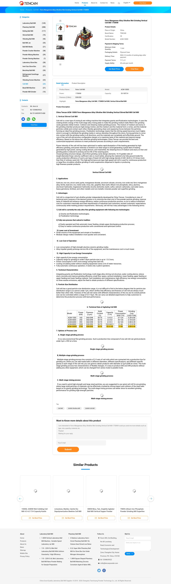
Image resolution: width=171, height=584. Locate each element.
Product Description (78, 83)
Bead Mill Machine (34, 88)
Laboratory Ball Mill (34, 23)
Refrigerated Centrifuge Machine (34, 75)
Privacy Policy (24, 556)
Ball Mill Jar (34, 43)
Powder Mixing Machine (34, 55)
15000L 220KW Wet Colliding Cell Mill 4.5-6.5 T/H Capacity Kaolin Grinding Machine (34, 511)
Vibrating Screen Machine (34, 80)
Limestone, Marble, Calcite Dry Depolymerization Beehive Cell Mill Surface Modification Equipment (67, 511)
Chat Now (142, 3)
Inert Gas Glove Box (34, 66)
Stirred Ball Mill (34, 35)
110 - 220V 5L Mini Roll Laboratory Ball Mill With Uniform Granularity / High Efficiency (52, 551)
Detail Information (62, 83)
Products (23, 541)
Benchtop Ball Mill (34, 70)
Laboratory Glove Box (34, 62)
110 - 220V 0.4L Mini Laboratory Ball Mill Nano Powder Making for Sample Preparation (52, 562)
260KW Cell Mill (90, 408)
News (22, 547)
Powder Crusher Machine (34, 51)
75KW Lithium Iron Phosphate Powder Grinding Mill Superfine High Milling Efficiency (132, 511)
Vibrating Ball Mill (34, 39)
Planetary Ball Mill (34, 27)
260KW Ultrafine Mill (74, 408)
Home (22, 538)
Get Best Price (114, 69)
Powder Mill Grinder (34, 92)
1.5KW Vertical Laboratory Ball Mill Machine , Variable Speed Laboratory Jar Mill (51, 541)
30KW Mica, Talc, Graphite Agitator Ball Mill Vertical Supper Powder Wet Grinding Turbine (100, 511)
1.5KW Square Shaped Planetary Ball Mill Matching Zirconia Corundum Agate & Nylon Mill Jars (81, 562)
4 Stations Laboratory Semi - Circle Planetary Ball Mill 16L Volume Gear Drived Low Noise (80, 541)
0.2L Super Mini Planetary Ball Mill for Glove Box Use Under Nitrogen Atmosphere (80, 551)
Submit (68, 449)
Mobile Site (24, 553)
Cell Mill (34, 84)
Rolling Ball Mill (34, 31)
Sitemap (23, 550)
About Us (23, 544)
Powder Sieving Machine (34, 58)
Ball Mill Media (34, 47)
